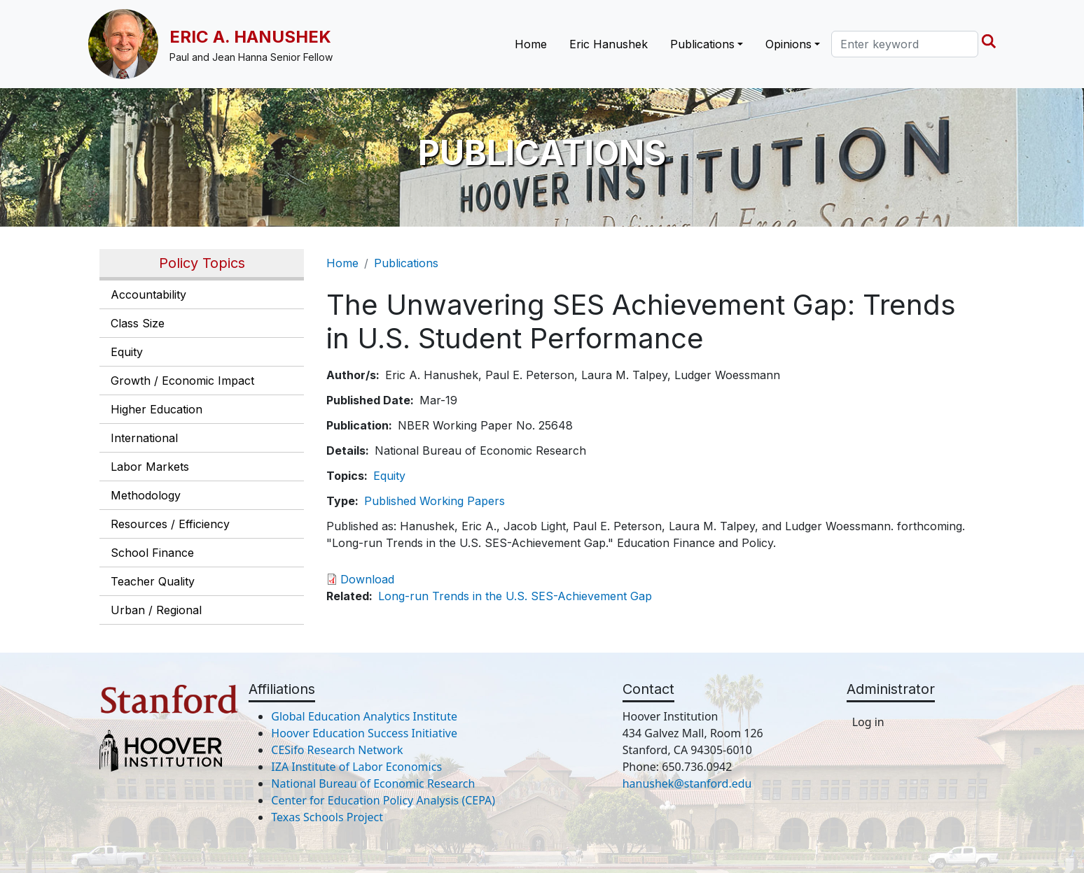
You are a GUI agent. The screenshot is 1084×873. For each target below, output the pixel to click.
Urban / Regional (156, 610)
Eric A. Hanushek (250, 37)
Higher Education (156, 409)
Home (531, 44)
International (144, 438)
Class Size (138, 323)
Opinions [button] (788, 44)
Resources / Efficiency (170, 524)
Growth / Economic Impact (182, 381)
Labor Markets (150, 467)
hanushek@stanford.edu (687, 783)
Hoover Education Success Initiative (364, 733)
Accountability (148, 294)
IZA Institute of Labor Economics (356, 766)
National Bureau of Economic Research (373, 783)
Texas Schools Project (327, 817)
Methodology (146, 495)
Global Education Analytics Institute (364, 716)
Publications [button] (702, 44)
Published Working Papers (434, 501)
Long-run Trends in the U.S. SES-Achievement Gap (515, 596)
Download (367, 579)
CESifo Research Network (337, 750)
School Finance (152, 553)
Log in (868, 722)
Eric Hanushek (608, 44)
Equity (127, 352)
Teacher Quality (153, 581)
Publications (406, 263)
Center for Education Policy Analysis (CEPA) (383, 800)
